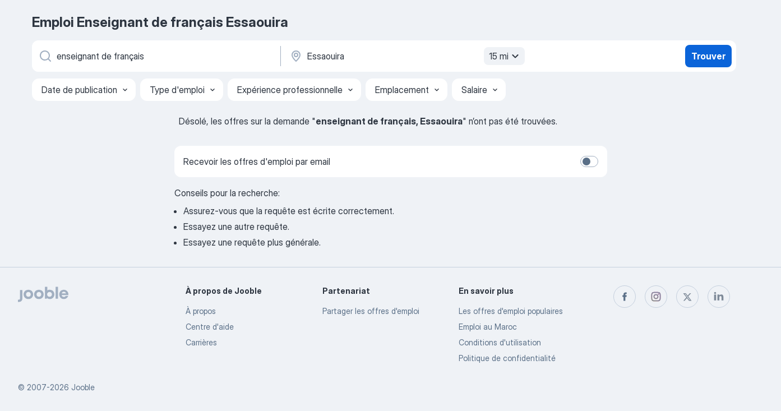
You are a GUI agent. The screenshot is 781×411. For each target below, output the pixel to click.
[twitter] (687, 296)
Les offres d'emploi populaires (511, 311)
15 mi (505, 56)
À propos (201, 311)
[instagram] (656, 296)
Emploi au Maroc (488, 326)
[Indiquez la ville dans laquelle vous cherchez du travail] (406, 56)
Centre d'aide (210, 326)
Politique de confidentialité (507, 358)
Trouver (708, 56)
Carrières (201, 342)
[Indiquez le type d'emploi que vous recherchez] (155, 56)
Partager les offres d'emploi (370, 311)
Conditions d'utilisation (500, 342)
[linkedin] (719, 296)
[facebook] (624, 296)
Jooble (83, 387)
